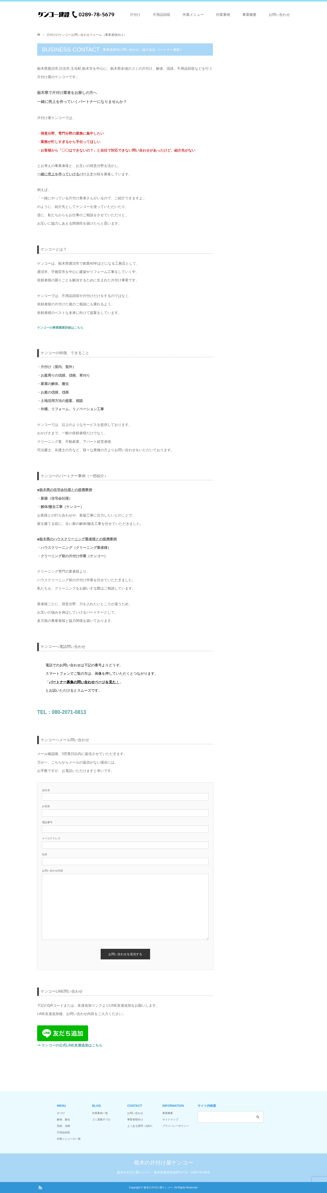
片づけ (61, 1113)
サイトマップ (170, 1119)
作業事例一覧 (100, 1113)
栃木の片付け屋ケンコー (163, 1163)
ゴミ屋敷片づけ (101, 1119)
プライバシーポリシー (175, 1125)
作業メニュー (193, 14)
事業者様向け (135, 1119)
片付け (135, 14)
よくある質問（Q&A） (140, 1125)
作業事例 (223, 14)
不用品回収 (161, 14)
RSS (40, 1187)
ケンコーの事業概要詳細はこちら (60, 327)
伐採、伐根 (63, 1125)
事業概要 (249, 14)
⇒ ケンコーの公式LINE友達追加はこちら (69, 1045)
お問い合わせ (279, 14)
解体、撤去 (63, 1119)
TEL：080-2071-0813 (61, 712)
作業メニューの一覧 (69, 1138)
